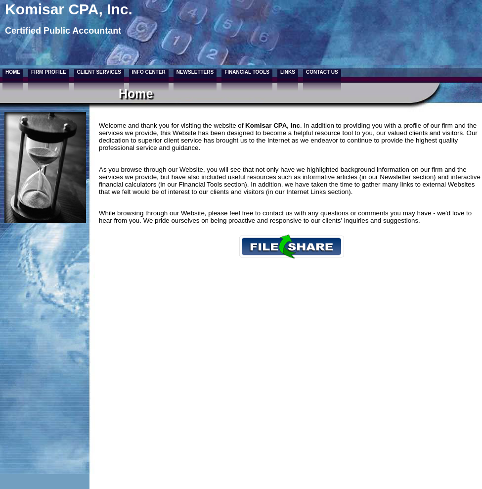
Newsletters (195, 72)
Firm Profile (48, 72)
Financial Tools (246, 72)
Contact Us (322, 72)
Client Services (99, 72)
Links (287, 72)
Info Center (149, 72)
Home (12, 72)
